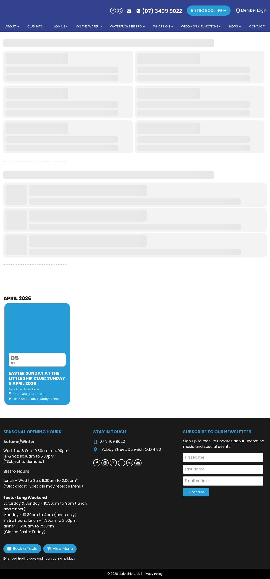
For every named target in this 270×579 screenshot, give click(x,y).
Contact (257, 26)
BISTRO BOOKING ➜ (208, 10)
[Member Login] (251, 10)
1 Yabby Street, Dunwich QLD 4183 (130, 449)
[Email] (138, 462)
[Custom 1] (121, 462)
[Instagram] (120, 10)
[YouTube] (113, 462)
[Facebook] (113, 10)
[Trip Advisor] (129, 462)
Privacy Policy (153, 574)
